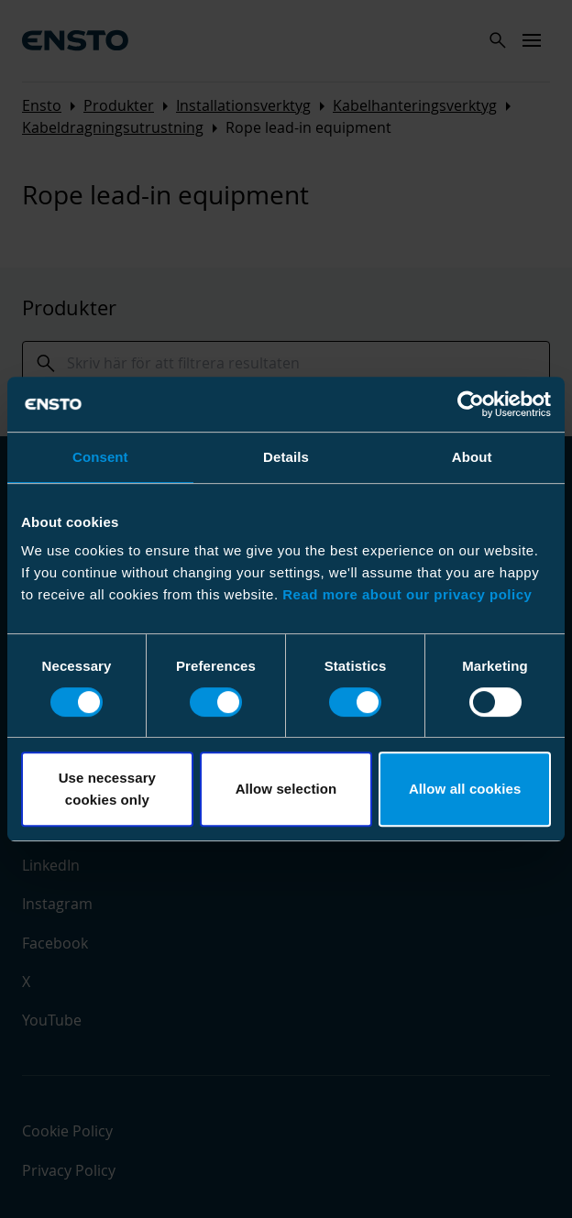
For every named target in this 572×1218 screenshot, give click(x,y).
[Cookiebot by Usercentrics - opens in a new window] (470, 404)
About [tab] (472, 457)
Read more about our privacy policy (407, 594)
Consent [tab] (100, 457)
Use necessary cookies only (107, 788)
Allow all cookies (465, 788)
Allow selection (286, 788)
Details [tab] (286, 457)
